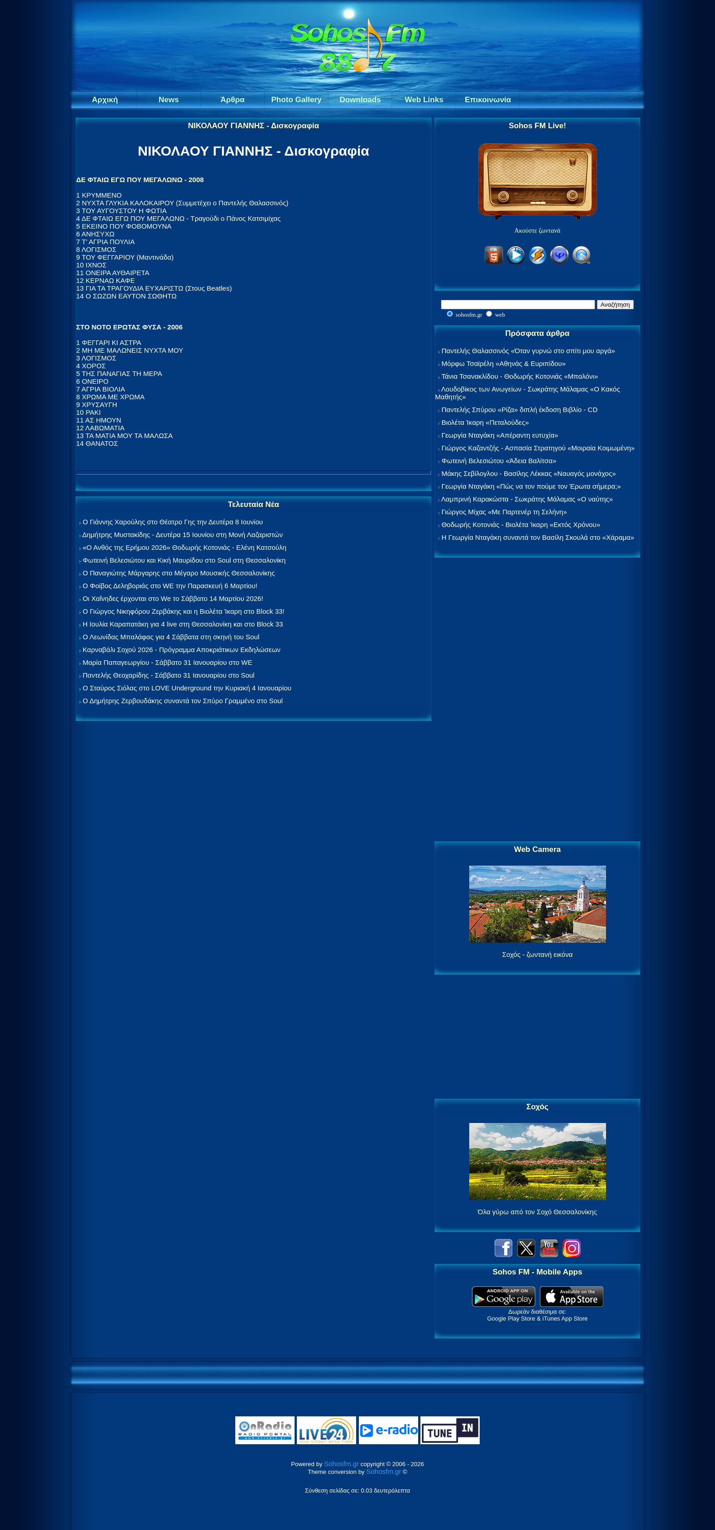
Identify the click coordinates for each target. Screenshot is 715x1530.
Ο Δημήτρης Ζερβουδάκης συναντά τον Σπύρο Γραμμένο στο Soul (183, 701)
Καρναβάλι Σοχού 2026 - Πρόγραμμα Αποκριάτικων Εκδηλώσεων (181, 649)
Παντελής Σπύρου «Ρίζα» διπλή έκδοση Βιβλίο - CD (519, 409)
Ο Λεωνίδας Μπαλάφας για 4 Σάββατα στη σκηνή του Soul (171, 637)
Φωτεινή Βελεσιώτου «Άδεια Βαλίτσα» (498, 461)
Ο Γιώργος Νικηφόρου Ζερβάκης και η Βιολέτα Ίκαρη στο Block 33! (184, 611)
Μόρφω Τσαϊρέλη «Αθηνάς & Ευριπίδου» (503, 363)
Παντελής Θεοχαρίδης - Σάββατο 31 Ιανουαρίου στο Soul (168, 675)
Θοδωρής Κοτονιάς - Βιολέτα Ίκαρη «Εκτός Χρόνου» (520, 524)
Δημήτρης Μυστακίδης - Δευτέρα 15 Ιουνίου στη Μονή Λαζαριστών (182, 534)
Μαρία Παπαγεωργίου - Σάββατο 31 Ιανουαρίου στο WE (167, 662)
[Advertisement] (537, 700)
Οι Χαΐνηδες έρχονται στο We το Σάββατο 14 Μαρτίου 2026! (173, 598)
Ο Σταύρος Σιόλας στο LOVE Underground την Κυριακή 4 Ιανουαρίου (187, 688)
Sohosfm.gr (341, 1463)
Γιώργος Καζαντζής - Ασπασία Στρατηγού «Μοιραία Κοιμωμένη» (538, 448)
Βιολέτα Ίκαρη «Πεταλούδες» (485, 422)
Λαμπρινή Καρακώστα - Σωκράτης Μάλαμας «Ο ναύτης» (527, 499)
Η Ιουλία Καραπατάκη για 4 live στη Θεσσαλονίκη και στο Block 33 (183, 624)
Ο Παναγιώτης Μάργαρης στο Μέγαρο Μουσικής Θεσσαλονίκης (179, 573)
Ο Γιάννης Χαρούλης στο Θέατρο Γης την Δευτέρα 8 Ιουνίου (173, 522)
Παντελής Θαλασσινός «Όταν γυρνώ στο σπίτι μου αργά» (528, 351)
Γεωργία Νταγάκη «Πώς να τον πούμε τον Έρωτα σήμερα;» (531, 486)
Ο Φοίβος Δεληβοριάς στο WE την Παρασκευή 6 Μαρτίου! (170, 586)
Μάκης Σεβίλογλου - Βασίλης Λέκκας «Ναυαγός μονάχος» (528, 473)
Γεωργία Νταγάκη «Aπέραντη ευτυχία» (499, 435)
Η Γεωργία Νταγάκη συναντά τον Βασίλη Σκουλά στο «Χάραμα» (537, 537)
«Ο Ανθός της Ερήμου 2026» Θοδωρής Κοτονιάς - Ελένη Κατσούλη (184, 547)
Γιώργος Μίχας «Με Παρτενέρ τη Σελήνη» (504, 512)
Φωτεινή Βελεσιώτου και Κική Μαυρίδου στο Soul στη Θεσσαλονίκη (184, 560)
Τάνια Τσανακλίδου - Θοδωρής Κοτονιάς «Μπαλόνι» (519, 376)
